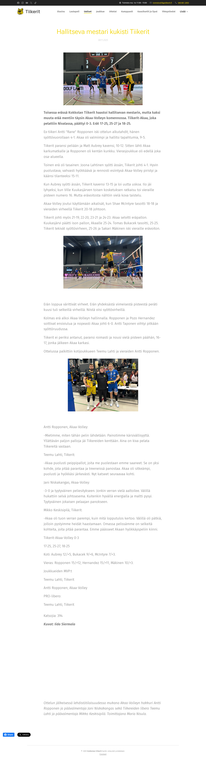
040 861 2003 (183, 2)
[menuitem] (62, 11)
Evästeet (103, 754)
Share (8, 735)
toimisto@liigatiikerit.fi (162, 2)
